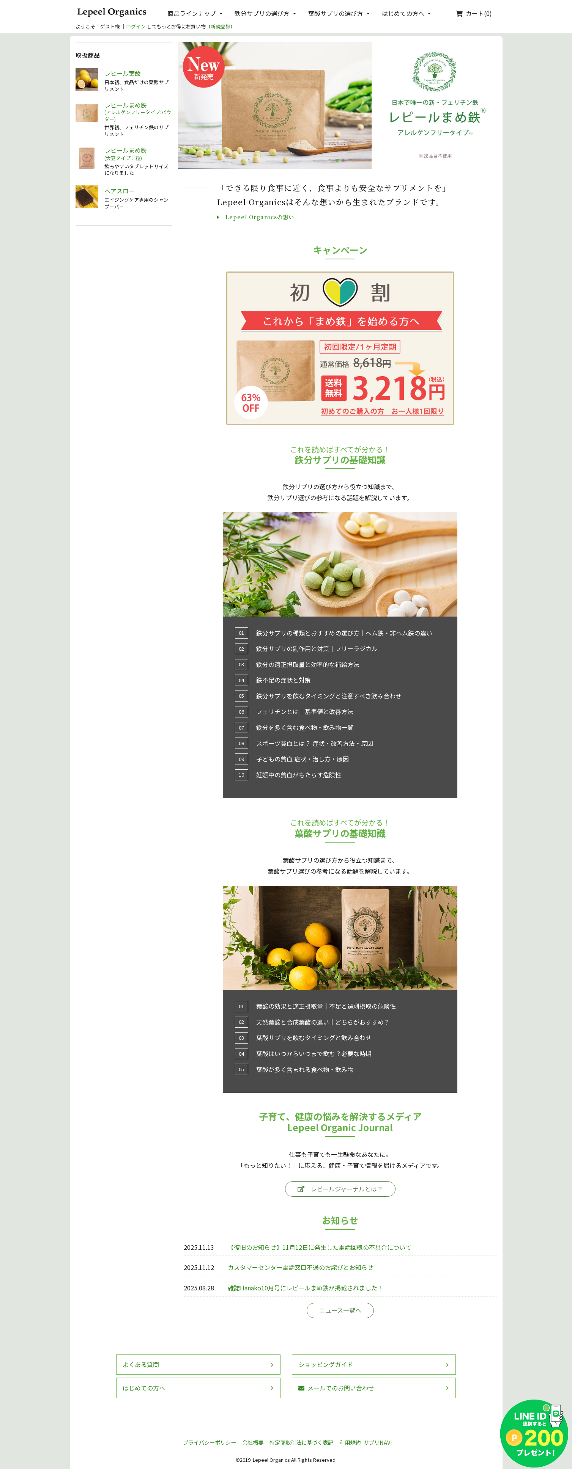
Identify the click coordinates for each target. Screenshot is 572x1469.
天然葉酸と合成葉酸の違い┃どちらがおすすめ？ (323, 1021)
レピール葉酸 (122, 73)
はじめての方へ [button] (403, 13)
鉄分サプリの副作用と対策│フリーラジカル (317, 648)
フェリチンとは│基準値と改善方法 (304, 711)
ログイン (136, 26)
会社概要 (252, 1442)
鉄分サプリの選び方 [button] (262, 13)
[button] (337, 160)
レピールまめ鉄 (138, 112)
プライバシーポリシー (209, 1442)
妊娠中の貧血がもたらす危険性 (298, 774)
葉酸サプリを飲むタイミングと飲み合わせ (314, 1037)
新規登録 (220, 26)
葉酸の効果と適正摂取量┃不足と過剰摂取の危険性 (326, 1006)
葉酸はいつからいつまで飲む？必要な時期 (314, 1053)
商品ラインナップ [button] (191, 13)
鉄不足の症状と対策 (283, 679)
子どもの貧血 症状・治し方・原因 (302, 758)
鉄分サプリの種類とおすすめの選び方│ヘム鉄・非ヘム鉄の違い (344, 632)
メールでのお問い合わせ (336, 1387)
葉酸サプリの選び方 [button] (335, 13)
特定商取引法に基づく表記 (301, 1442)
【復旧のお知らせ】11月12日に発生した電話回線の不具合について (319, 1247)
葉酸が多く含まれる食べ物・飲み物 (304, 1069)
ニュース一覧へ (340, 1310)
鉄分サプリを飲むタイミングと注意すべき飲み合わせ (329, 695)
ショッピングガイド (325, 1364)
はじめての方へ (144, 1387)
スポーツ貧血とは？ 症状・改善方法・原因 (314, 743)
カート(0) (474, 13)
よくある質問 (141, 1364)
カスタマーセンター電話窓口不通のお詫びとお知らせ (300, 1267)
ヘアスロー (119, 191)
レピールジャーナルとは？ (340, 1188)
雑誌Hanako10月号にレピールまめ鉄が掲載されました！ (305, 1287)
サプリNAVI (378, 1442)
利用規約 (350, 1442)
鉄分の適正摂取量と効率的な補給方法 (307, 664)
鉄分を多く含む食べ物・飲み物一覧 (304, 727)
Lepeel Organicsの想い (255, 217)
